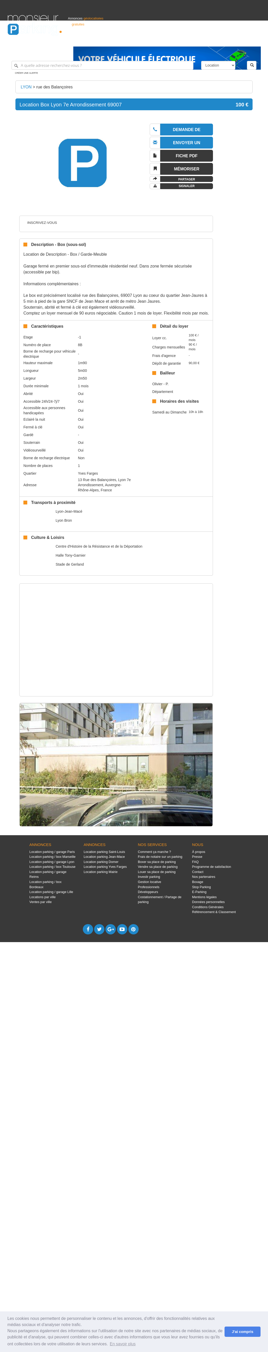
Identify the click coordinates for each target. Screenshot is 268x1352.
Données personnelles (208, 902)
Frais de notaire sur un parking (160, 857)
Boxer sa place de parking (157, 862)
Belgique (241, 40)
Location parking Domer (101, 862)
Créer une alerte (26, 73)
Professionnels (175, 40)
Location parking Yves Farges (105, 867)
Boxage (197, 882)
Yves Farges (88, 473)
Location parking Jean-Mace (104, 857)
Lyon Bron (64, 520)
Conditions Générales (208, 907)
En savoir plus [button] (123, 1344)
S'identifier (196, 40)
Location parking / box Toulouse (52, 867)
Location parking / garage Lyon (51, 862)
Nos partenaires (203, 877)
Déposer (213, 40)
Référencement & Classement (214, 912)
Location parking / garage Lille (51, 892)
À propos (198, 852)
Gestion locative (149, 882)
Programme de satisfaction (211, 867)
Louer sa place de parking (157, 872)
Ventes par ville (40, 902)
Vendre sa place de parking (158, 867)
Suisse (255, 40)
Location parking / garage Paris (52, 852)
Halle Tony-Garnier (70, 555)
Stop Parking (201, 887)
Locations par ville (42, 897)
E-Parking (199, 892)
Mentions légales (204, 897)
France (227, 40)
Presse (197, 857)
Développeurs (148, 892)
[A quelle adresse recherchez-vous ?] (102, 65)
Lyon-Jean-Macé (69, 511)
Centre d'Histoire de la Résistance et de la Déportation (99, 546)
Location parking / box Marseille (52, 857)
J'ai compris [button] (242, 1332)
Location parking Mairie (101, 872)
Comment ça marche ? (154, 852)
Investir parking (149, 877)
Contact (197, 872)
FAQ (195, 862)
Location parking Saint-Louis (104, 852)
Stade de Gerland (70, 564)
